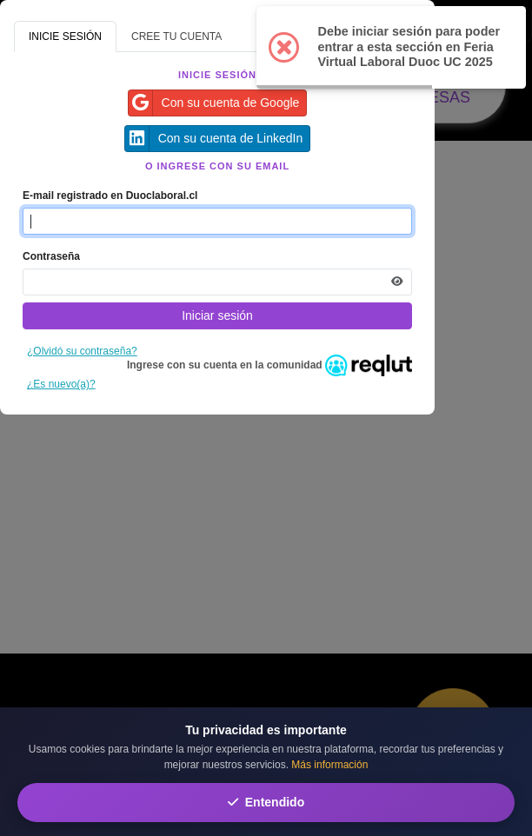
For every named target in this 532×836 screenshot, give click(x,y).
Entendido (266, 802)
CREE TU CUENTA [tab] (176, 36)
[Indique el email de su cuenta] (217, 221)
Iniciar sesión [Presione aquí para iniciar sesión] (217, 315)
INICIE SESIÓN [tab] (65, 36)
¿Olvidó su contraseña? (82, 351)
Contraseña (51, 256)
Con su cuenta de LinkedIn (214, 138)
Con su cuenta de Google (214, 103)
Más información (329, 765)
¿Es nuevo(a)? (61, 384)
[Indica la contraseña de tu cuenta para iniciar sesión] (217, 282)
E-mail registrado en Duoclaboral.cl (110, 195)
